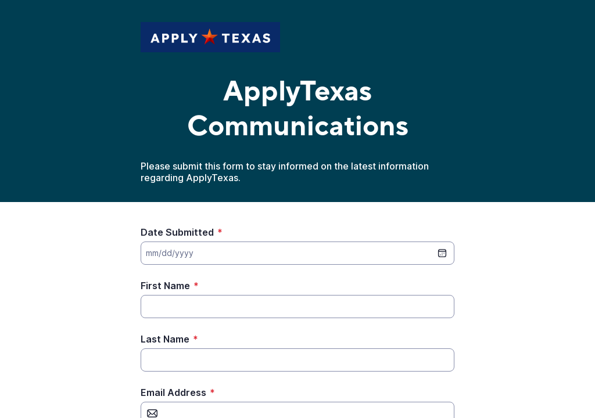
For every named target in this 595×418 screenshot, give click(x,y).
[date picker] (442, 253)
